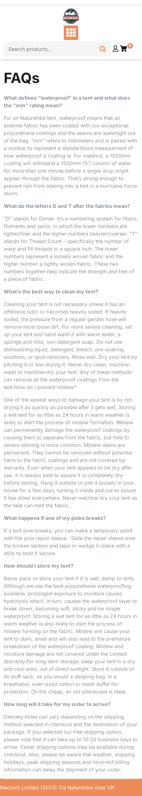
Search (103, 47)
